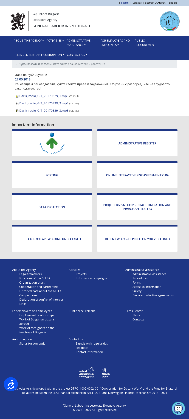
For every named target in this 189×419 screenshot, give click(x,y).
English (173, 2)
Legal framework (30, 274)
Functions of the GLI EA (34, 278)
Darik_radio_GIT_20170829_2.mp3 (42, 103)
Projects (81, 274)
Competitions (28, 295)
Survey (137, 291)
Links (22, 304)
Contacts (137, 2)
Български (160, 2)
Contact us (76, 55)
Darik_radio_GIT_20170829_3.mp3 (42, 110)
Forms (136, 282)
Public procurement (145, 43)
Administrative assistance (79, 43)
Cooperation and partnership (38, 287)
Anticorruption (49, 55)
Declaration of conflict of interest (41, 299)
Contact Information (89, 352)
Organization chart (31, 282)
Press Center (24, 55)
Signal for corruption (33, 343)
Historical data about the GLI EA (40, 291)
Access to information (146, 287)
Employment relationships (36, 315)
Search (125, 2)
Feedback (82, 348)
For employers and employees (115, 43)
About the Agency (28, 41)
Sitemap (149, 2)
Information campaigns (91, 278)
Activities (54, 41)
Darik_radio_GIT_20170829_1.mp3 (42, 96)
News (136, 315)
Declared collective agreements (153, 295)
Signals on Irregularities (92, 343)
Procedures (140, 278)
